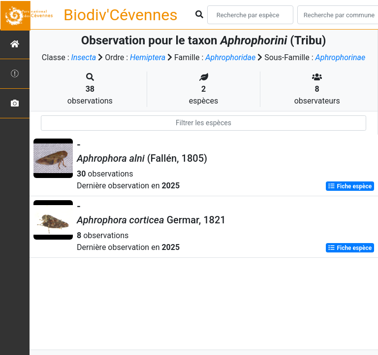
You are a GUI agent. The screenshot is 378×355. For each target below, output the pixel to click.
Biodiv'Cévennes (120, 14)
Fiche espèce (350, 186)
